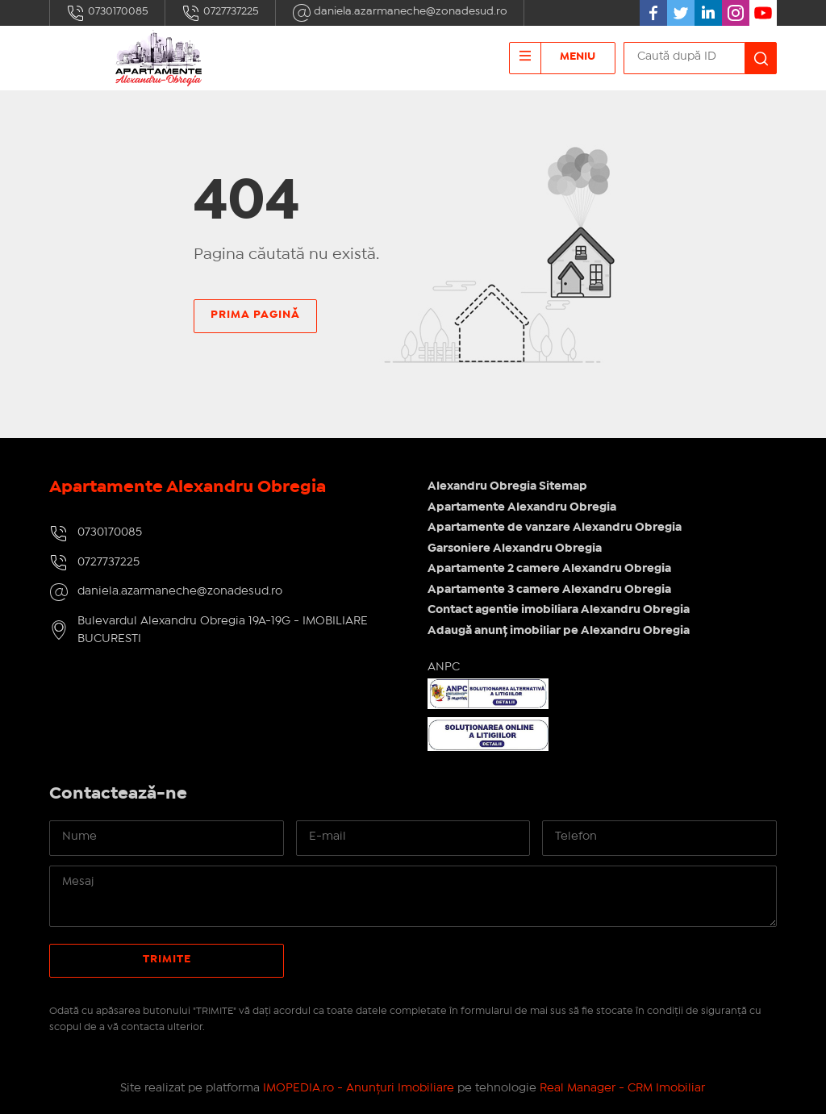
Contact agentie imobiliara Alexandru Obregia (559, 610)
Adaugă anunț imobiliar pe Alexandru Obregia (559, 631)
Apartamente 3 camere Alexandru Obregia (549, 590)
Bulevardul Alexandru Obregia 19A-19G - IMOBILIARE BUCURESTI (222, 630)
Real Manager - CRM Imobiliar (622, 1088)
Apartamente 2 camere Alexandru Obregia (549, 569)
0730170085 (107, 13)
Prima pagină (255, 314)
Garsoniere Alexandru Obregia (515, 548)
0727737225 (220, 13)
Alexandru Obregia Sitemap (507, 486)
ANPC (444, 667)
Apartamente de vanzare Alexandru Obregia (555, 527)
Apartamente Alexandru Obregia (522, 507)
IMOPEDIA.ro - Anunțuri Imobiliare (358, 1088)
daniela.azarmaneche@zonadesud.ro (399, 13)
